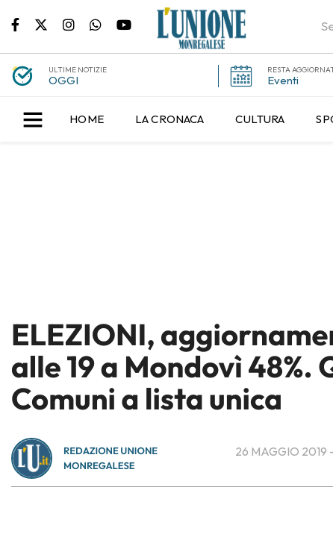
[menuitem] (86, 119)
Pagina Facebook (22, 23)
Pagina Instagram (76, 23)
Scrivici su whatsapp (103, 23)
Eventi (283, 80)
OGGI (63, 80)
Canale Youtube (123, 23)
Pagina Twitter (48, 23)
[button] (33, 119)
